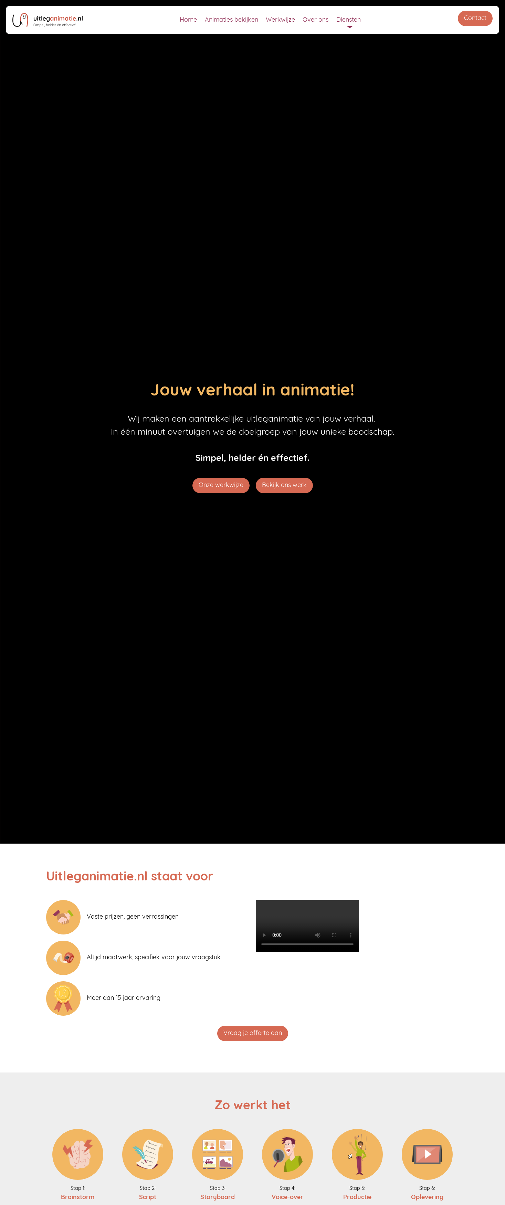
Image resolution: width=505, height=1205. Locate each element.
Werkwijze (280, 20)
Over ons (315, 20)
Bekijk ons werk (284, 485)
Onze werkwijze (221, 485)
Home (188, 20)
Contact (475, 18)
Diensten (348, 20)
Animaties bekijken (231, 20)
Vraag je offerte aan (252, 1033)
